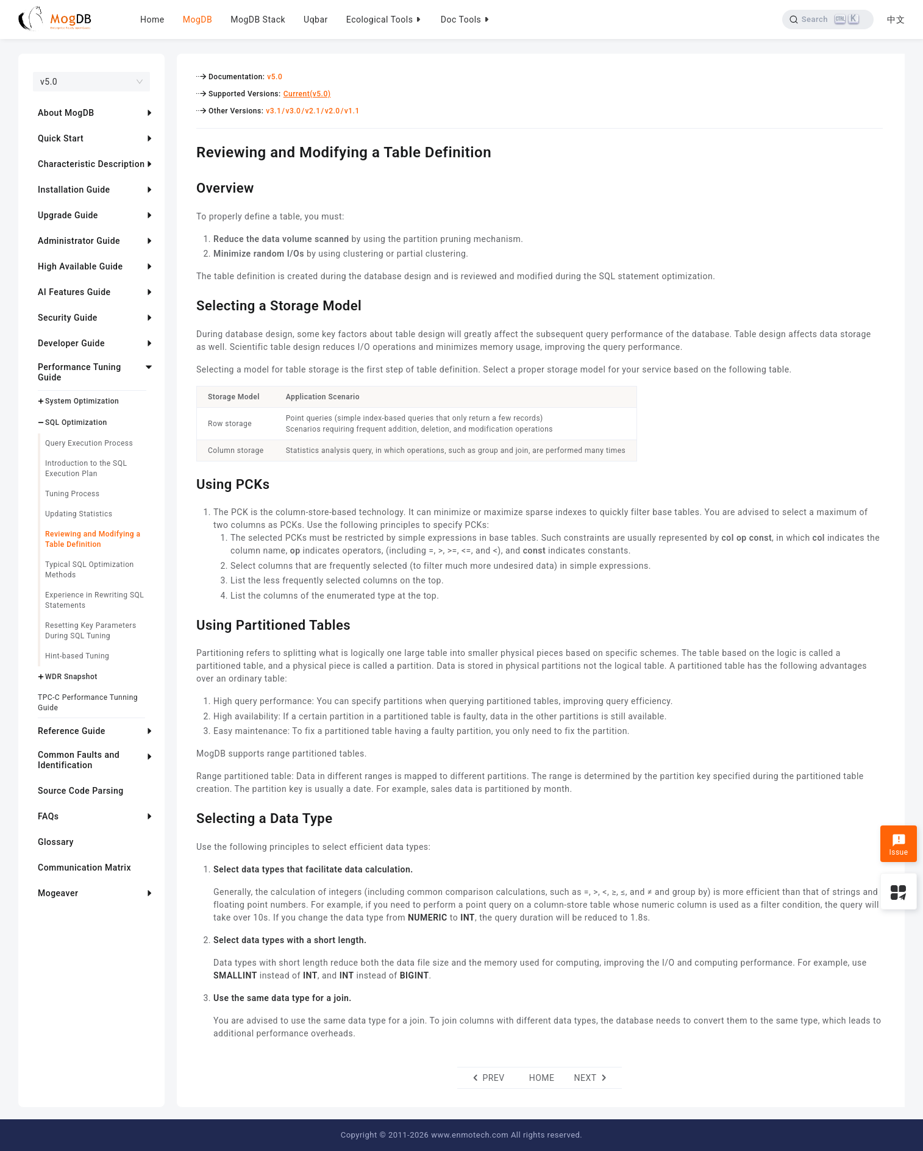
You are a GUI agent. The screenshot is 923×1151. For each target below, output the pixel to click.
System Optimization (82, 401)
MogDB (197, 19)
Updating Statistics (78, 514)
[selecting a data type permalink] (187, 817)
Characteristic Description (91, 164)
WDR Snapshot (71, 676)
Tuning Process (72, 494)
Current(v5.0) (307, 94)
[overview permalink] (187, 186)
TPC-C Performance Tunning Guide (88, 702)
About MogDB (66, 113)
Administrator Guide (79, 241)
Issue (898, 845)
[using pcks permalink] (187, 483)
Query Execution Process (89, 443)
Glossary (56, 842)
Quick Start (61, 138)
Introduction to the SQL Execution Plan (86, 468)
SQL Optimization (76, 422)
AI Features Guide (74, 292)
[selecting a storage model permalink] (187, 304)
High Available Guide (80, 266)
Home (152, 19)
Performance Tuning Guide (79, 372)
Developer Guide (71, 343)
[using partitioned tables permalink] (187, 623)
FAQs (48, 816)
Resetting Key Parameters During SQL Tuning (91, 630)
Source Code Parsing (81, 791)
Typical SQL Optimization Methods (89, 569)
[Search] (827, 19)
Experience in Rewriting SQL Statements (94, 600)
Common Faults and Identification (78, 760)
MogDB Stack (257, 19)
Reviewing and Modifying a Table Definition (92, 539)
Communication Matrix (84, 867)
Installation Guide (74, 189)
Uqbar (316, 19)
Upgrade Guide (68, 215)
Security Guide (68, 317)
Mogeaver (58, 893)
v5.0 (274, 77)
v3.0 (293, 111)
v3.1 (273, 111)
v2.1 (313, 111)
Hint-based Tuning (77, 656)
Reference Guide (71, 731)
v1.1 (352, 111)
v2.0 (332, 111)
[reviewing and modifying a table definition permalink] (187, 150)
